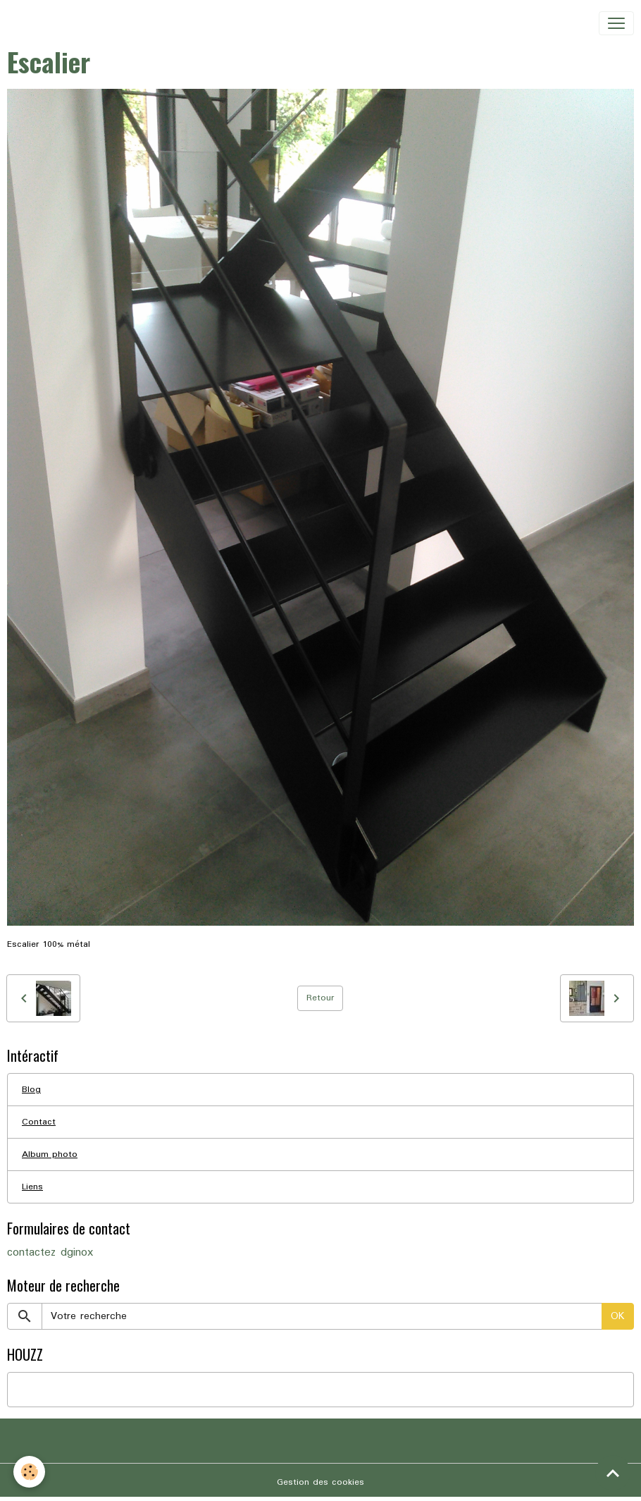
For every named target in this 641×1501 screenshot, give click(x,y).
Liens (32, 1187)
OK (618, 1316)
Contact (39, 1122)
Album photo (49, 1154)
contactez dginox (50, 1253)
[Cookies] (30, 1472)
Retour (320, 998)
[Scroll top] (612, 1472)
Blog (31, 1089)
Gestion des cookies (320, 1482)
